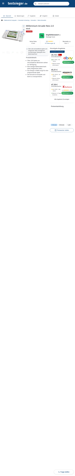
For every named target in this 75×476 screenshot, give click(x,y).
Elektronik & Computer (10, 20)
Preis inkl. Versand (62, 259)
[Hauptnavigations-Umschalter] (3, 3)
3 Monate (54, 125)
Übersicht (7, 16)
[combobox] (51, 4)
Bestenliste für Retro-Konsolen (33, 248)
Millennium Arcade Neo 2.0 (30, 402)
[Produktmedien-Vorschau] (3, 53)
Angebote (31, 16)
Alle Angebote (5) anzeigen (61, 99)
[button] (62, 115)
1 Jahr (69, 125)
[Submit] (35, 4)
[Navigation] (18, 3)
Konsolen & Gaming (23, 20)
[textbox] (24, 149)
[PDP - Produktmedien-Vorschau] (12, 36)
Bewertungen (19, 16)
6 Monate (61, 125)
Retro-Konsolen (42, 20)
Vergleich (43, 16)
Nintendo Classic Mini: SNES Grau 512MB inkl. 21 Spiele (50, 402)
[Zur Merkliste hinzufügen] (23, 26)
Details (56, 16)
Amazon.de (39, 241)
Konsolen (33, 20)
